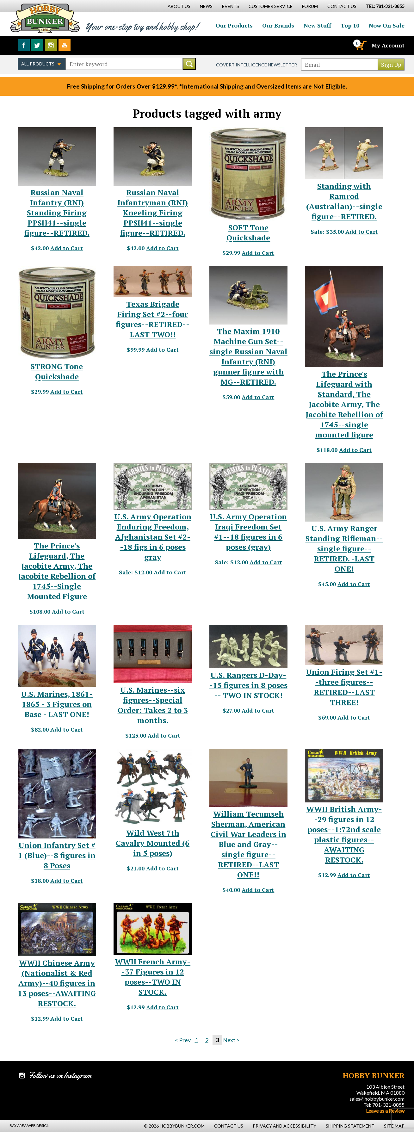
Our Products (234, 25)
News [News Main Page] (206, 6)
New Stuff (317, 25)
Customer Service (271, 6)
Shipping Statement (350, 1126)
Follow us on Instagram (51, 45)
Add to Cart (66, 248)
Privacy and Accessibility (284, 1126)
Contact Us (341, 6)
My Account (388, 45)
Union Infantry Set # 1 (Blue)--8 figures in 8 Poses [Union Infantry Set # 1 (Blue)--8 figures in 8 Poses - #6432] (57, 855)
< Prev (183, 1039)
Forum (310, 6)
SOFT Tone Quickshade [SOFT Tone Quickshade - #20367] (248, 232)
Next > (231, 1039)
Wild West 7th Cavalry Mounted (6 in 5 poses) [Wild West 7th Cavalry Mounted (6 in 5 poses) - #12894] (152, 843)
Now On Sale (387, 25)
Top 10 (350, 25)
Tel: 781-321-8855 (384, 1105)
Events (230, 6)
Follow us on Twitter (37, 45)
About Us (179, 6)
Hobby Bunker (44, 18)
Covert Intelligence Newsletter (256, 64)
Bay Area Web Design (29, 1125)
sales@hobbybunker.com (377, 1099)
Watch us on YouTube (65, 45)
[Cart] (360, 45)
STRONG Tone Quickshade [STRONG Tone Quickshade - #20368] (57, 371)
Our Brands (278, 25)
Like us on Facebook (24, 45)
